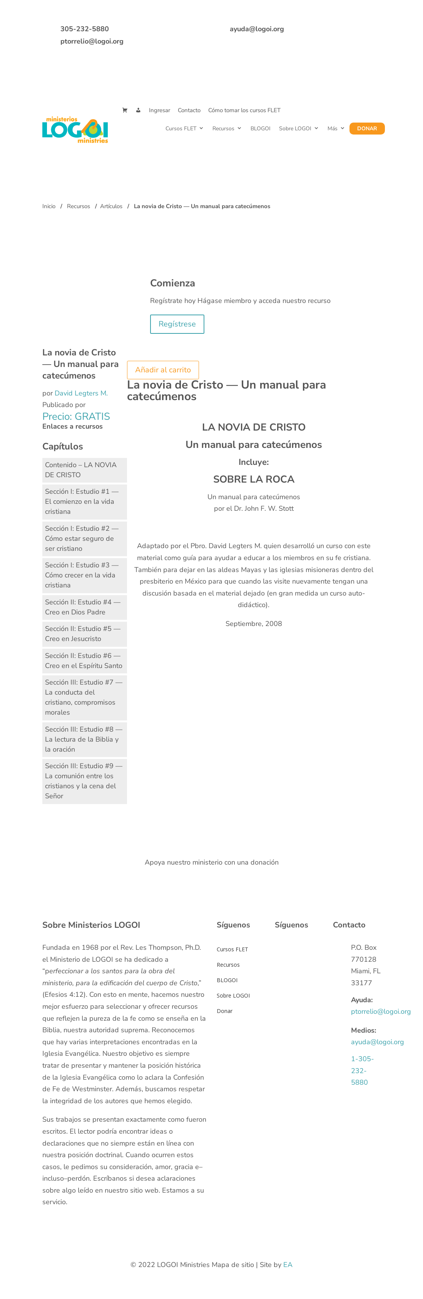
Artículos (111, 206)
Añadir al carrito (163, 370)
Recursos (223, 128)
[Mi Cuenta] (138, 110)
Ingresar (159, 110)
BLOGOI (260, 128)
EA (288, 1264)
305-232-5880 (84, 29)
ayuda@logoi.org (257, 29)
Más (332, 128)
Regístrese (177, 324)
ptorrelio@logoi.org (92, 41)
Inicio (48, 206)
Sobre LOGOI (295, 128)
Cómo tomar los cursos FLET (244, 110)
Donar (367, 128)
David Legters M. (81, 393)
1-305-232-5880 (362, 1070)
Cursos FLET (180, 128)
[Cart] (125, 110)
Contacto (189, 110)
